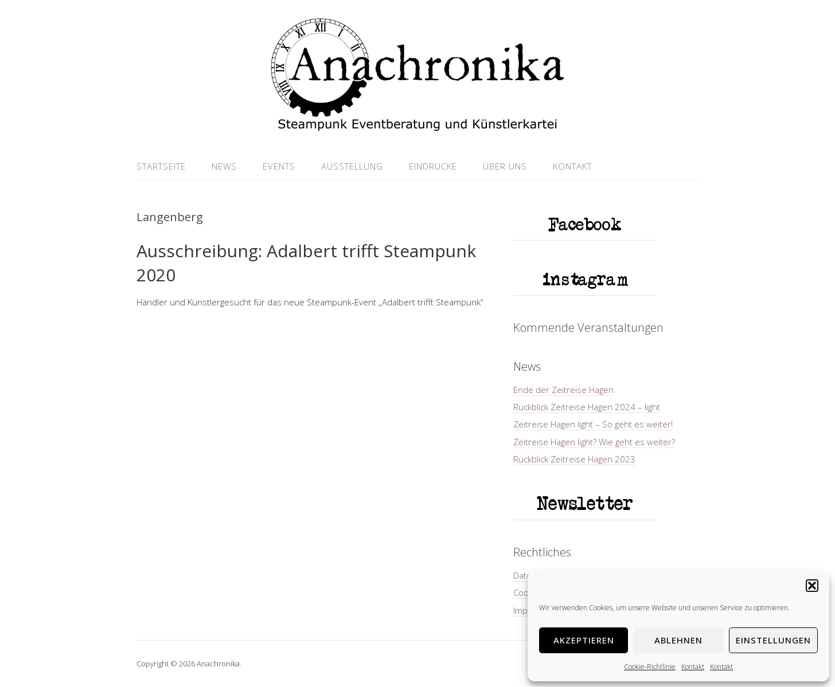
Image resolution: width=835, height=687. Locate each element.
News (224, 166)
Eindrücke (433, 166)
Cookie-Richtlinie (650, 667)
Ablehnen (678, 640)
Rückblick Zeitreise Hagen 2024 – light (586, 407)
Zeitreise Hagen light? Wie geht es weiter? (594, 441)
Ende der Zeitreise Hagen (563, 389)
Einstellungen (773, 640)
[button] (812, 585)
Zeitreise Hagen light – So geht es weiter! (593, 424)
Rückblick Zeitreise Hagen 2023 (574, 459)
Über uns (505, 166)
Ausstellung (352, 166)
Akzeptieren (583, 640)
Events (279, 166)
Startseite (161, 166)
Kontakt (692, 667)
